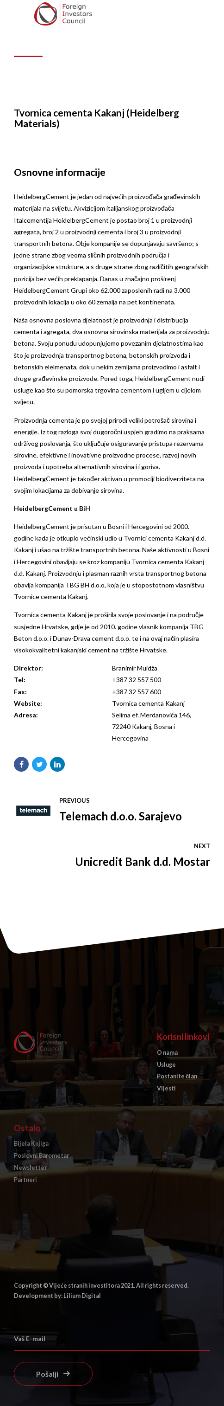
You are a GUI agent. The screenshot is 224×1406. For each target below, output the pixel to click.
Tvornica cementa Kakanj (148, 703)
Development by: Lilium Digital (57, 1295)
